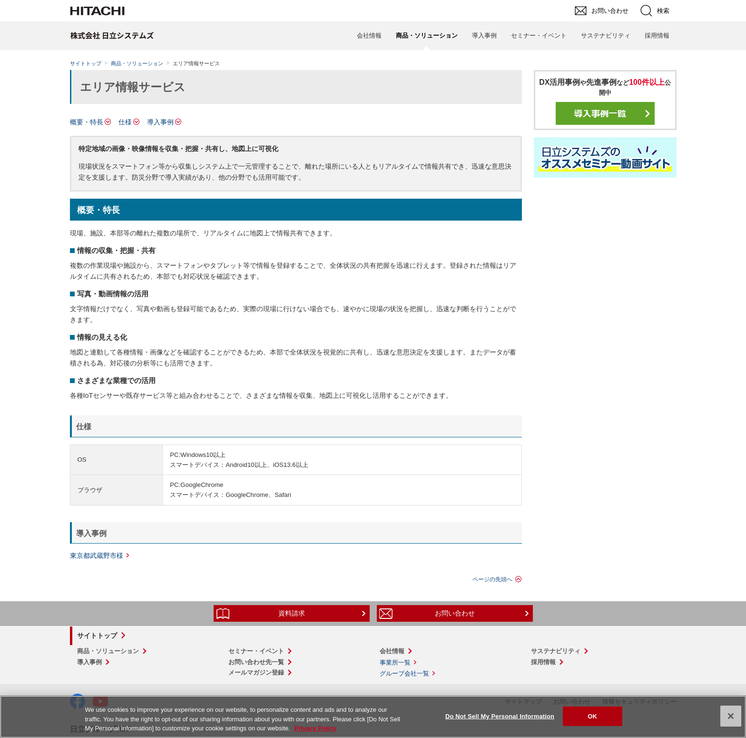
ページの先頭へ (492, 579)
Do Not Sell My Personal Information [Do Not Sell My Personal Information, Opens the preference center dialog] (499, 715)
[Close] (730, 716)
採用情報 (657, 35)
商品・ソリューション (137, 63)
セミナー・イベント (539, 35)
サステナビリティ (605, 35)
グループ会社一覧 (404, 673)
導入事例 (484, 35)
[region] (373, 717)
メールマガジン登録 (256, 672)
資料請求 (291, 613)
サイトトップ (85, 63)
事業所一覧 (395, 662)
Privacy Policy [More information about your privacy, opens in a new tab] (315, 728)
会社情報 (369, 35)
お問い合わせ (455, 613)
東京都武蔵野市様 (96, 555)
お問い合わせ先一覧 (256, 662)
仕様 (125, 122)
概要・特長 (86, 122)
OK (592, 715)
